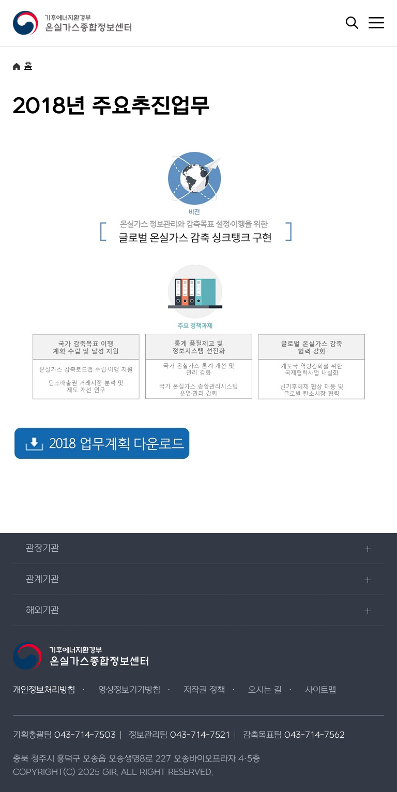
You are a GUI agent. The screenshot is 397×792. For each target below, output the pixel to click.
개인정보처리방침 (44, 690)
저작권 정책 (204, 690)
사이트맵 (320, 690)
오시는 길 (265, 690)
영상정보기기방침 (129, 690)
